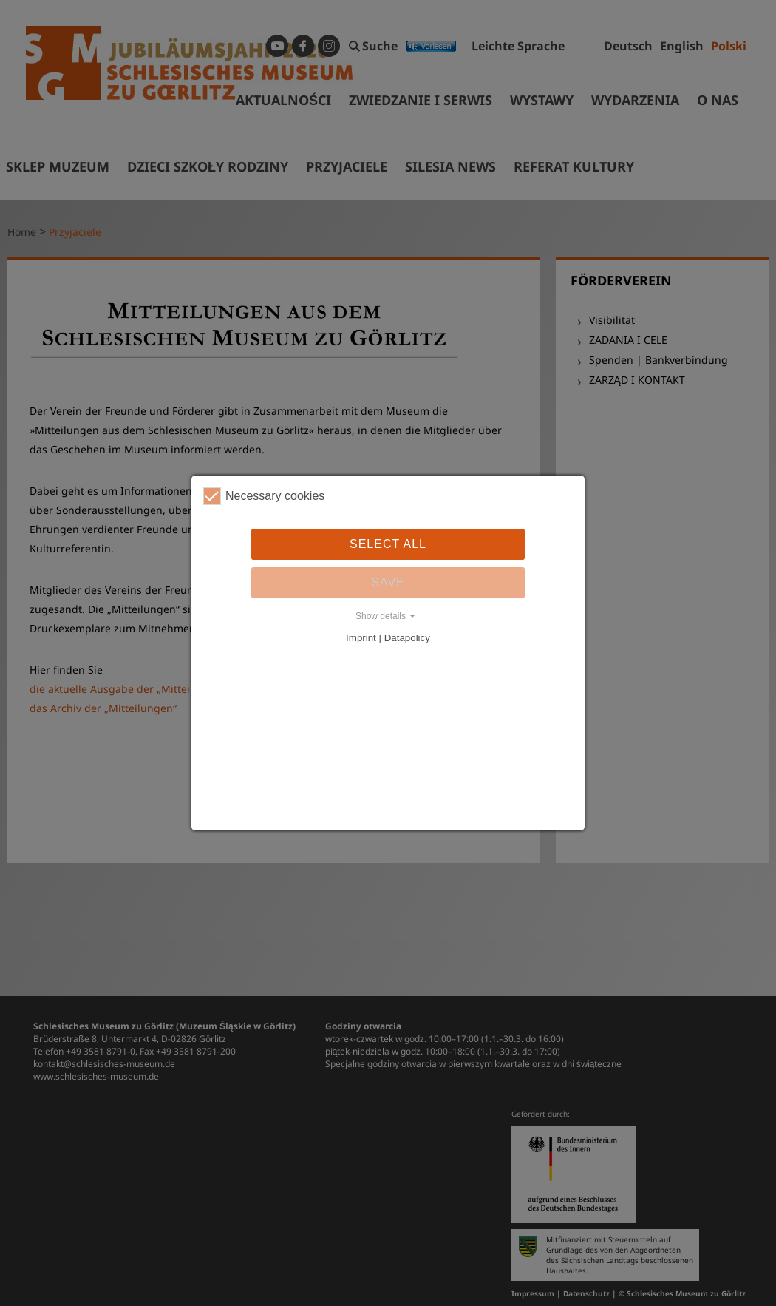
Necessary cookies (263, 496)
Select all (388, 544)
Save (388, 582)
